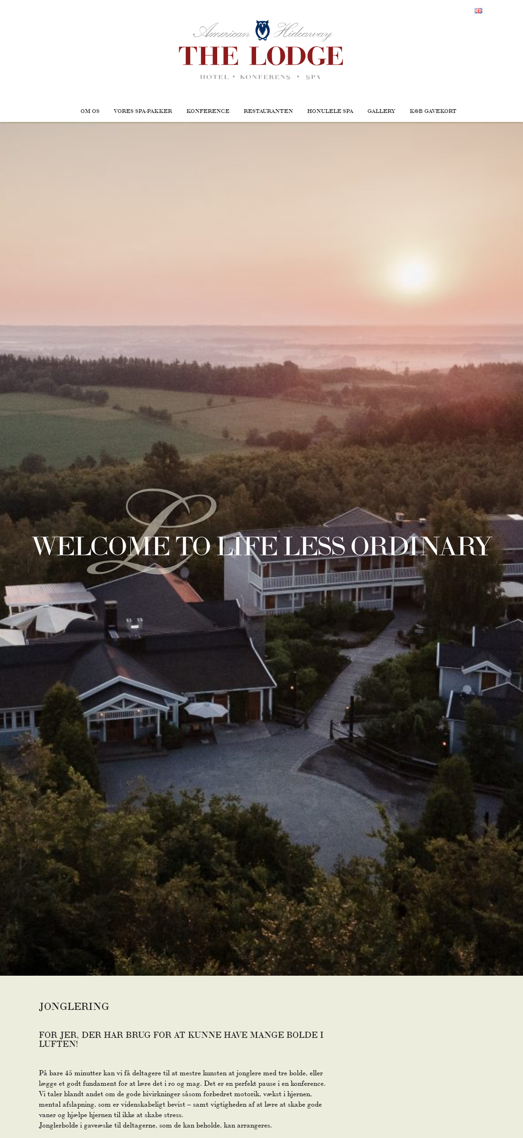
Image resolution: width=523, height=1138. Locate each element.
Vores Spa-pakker (143, 110)
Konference (207, 110)
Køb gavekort (433, 110)
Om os (90, 110)
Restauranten (268, 110)
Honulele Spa (330, 110)
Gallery (381, 110)
